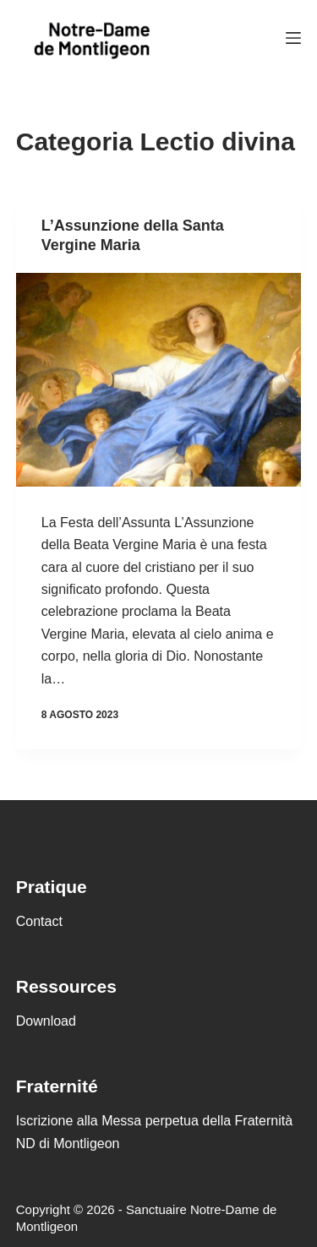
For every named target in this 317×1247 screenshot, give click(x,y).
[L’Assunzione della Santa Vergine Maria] (159, 380)
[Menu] (293, 38)
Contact (39, 921)
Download (46, 1021)
